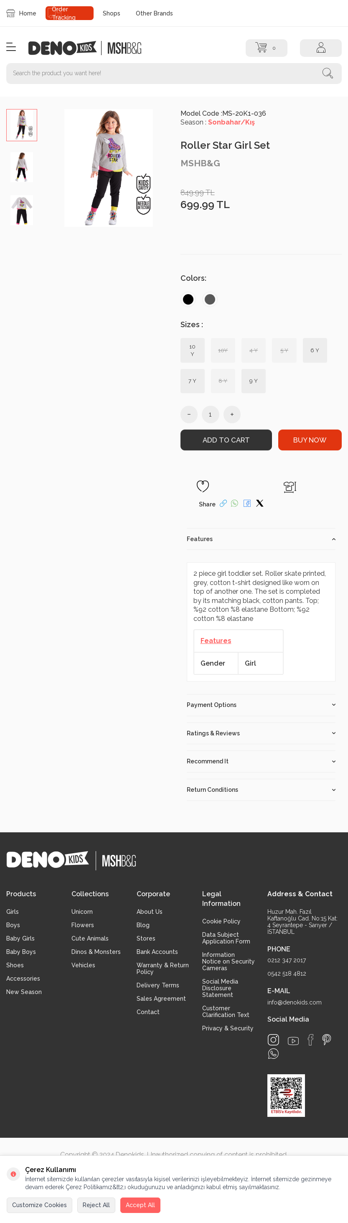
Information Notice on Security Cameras (228, 961)
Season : (217, 122)
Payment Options (261, 704)
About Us (150, 911)
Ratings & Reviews (261, 733)
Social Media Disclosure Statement (220, 988)
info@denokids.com (294, 1002)
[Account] (321, 48)
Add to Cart (226, 440)
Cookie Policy (221, 921)
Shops (111, 13)
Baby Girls (20, 938)
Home (21, 13)
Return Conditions (261, 789)
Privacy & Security (228, 1028)
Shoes (15, 964)
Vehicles (83, 964)
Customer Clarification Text (225, 1011)
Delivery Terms (158, 984)
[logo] (67, 48)
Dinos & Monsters (96, 951)
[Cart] (266, 48)
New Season (24, 991)
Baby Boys (21, 951)
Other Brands (154, 13)
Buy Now (309, 440)
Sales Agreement (161, 998)
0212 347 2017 (286, 959)
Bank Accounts (157, 951)
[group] (109, 168)
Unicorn (82, 911)
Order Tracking (64, 13)
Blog (143, 924)
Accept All (140, 1205)
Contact (148, 1011)
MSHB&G (200, 163)
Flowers (82, 924)
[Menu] (11, 47)
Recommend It (261, 761)
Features (261, 538)
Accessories (23, 978)
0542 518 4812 (286, 973)
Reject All (96, 1205)
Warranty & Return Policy (163, 968)
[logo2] (124, 48)
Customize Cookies (39, 1205)
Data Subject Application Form (226, 937)
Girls (12, 911)
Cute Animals (90, 938)
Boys (13, 924)
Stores (146, 938)
